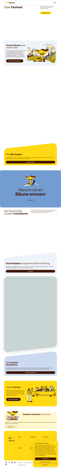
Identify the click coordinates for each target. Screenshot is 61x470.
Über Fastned (32, 450)
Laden (19, 436)
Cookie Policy (42, 455)
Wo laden (19, 438)
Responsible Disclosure (22, 466)
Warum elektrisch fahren (22, 450)
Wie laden (19, 440)
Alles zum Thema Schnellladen (23, 453)
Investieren (46, 436)
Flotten (31, 440)
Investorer (45, 438)
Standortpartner (33, 438)
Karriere (31, 454)
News (31, 456)
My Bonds (45, 440)
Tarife (19, 441)
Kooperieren (33, 436)
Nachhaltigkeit (32, 453)
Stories (19, 448)
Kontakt (31, 444)
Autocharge (20, 444)
